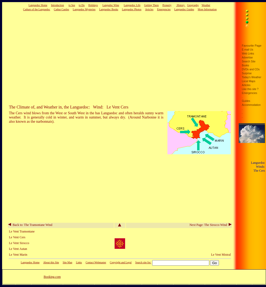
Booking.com (52, 277)
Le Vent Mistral (221, 254)
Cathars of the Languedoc (36, 9)
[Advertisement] (109, 58)
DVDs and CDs (251, 69)
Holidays (93, 5)
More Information (207, 9)
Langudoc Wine (111, 5)
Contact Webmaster (96, 262)
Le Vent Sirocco (19, 243)
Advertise (247, 57)
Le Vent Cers (17, 237)
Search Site (248, 61)
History (180, 5)
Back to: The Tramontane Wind (30, 225)
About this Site (51, 262)
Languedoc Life (132, 5)
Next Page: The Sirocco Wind (211, 225)
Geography (193, 5)
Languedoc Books (108, 9)
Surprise (247, 73)
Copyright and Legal (121, 262)
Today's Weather (251, 77)
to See (72, 5)
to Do (82, 5)
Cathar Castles (61, 9)
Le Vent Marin (18, 254)
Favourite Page (252, 45)
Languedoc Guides (184, 9)
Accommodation (251, 104)
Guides (246, 101)
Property (166, 5)
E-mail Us (247, 49)
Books (245, 65)
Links (79, 262)
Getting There (151, 5)
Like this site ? (250, 89)
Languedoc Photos (131, 9)
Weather (206, 5)
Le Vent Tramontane (22, 231)
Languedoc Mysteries (84, 9)
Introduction (57, 5)
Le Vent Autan (18, 249)
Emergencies (164, 9)
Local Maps (248, 81)
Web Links (248, 53)
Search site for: (143, 262)
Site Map (67, 262)
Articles (149, 9)
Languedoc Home (38, 5)
